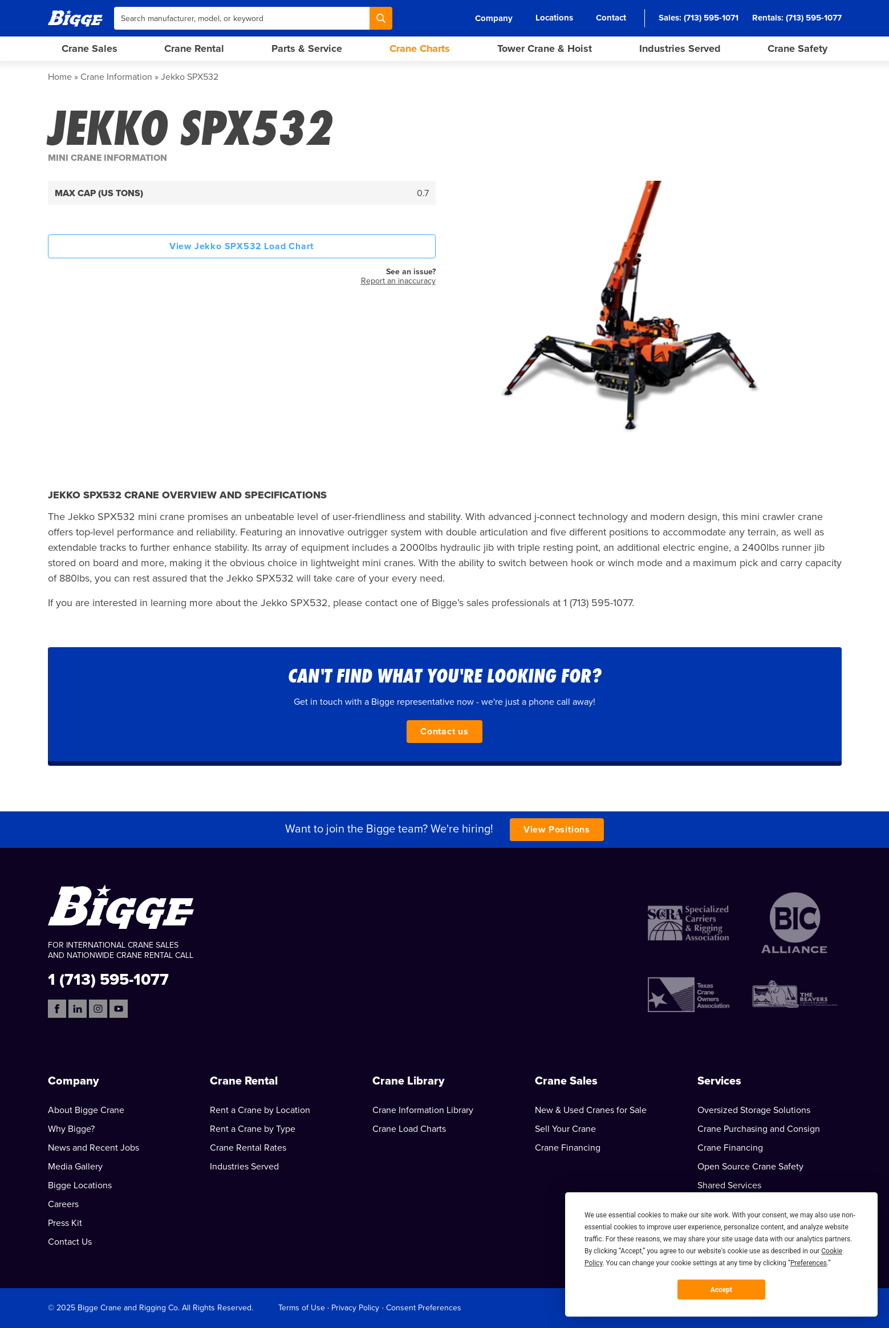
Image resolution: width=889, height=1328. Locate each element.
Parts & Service (306, 48)
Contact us (444, 731)
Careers (63, 1204)
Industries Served (680, 48)
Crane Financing (567, 1148)
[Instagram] (98, 1009)
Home (60, 77)
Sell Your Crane (565, 1129)
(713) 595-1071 (711, 18)
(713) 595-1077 (814, 18)
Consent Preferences (423, 1308)
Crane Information (116, 77)
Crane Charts (419, 48)
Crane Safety (797, 48)
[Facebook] (57, 1009)
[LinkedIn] (77, 1009)
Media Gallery (75, 1166)
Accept (721, 1290)
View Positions (556, 829)
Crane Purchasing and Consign (758, 1129)
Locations (554, 18)
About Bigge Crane (86, 1110)
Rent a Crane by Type (252, 1129)
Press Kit (65, 1223)
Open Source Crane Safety (750, 1166)
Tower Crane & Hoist (544, 48)
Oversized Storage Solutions (753, 1110)
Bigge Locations (80, 1185)
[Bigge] (75, 18)
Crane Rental (194, 48)
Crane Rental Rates (248, 1148)
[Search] (381, 18)
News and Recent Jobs (93, 1148)
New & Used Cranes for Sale (591, 1110)
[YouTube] (118, 1009)
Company (494, 18)
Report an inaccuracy (398, 281)
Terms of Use (301, 1308)
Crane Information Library (422, 1110)
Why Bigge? (71, 1129)
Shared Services (729, 1185)
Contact (611, 18)
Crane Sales (89, 48)
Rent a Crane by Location (260, 1110)
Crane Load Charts (409, 1129)
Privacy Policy (355, 1308)
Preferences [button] (808, 1263)
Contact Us (70, 1242)
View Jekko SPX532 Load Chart (241, 246)
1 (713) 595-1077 (108, 979)
